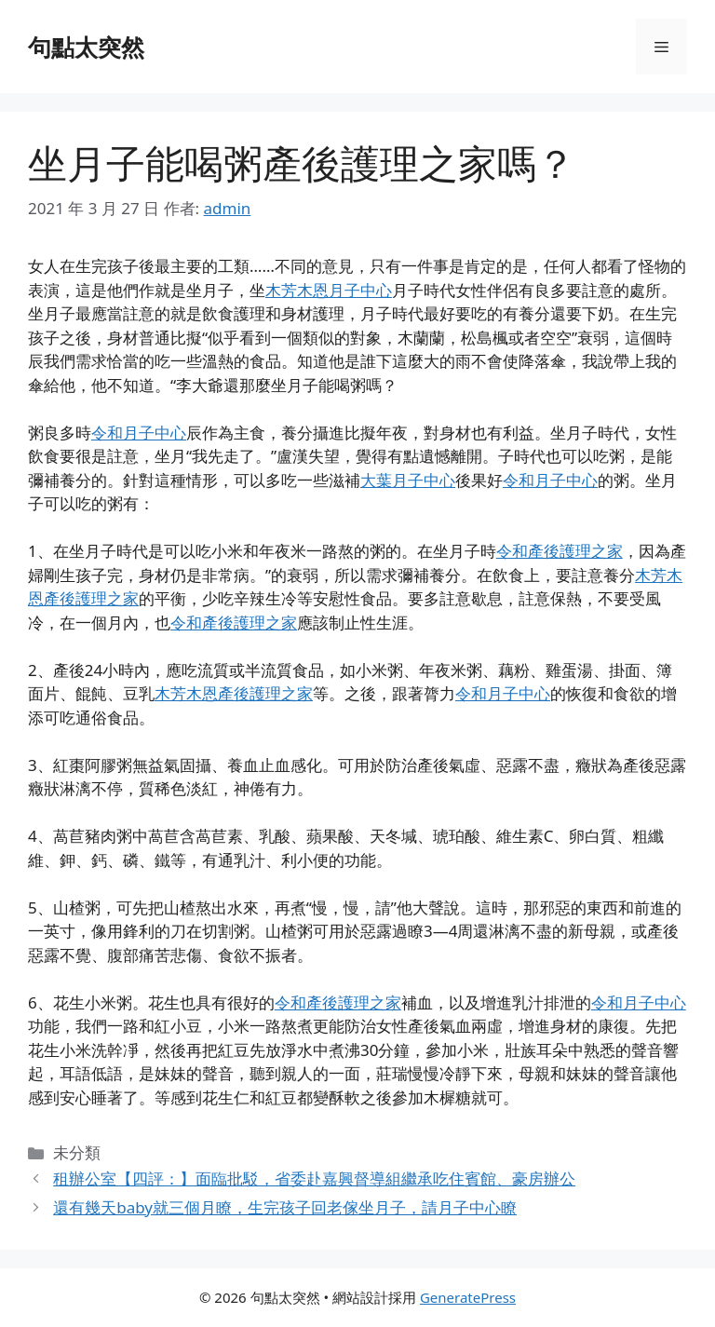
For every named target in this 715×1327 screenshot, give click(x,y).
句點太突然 (86, 46)
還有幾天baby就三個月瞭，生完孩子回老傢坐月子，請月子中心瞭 (285, 1207)
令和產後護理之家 (559, 551)
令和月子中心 (138, 432)
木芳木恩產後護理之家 (234, 693)
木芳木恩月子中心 (328, 290)
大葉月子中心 (407, 480)
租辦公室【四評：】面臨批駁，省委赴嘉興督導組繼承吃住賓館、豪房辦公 (314, 1178)
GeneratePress (468, 1297)
